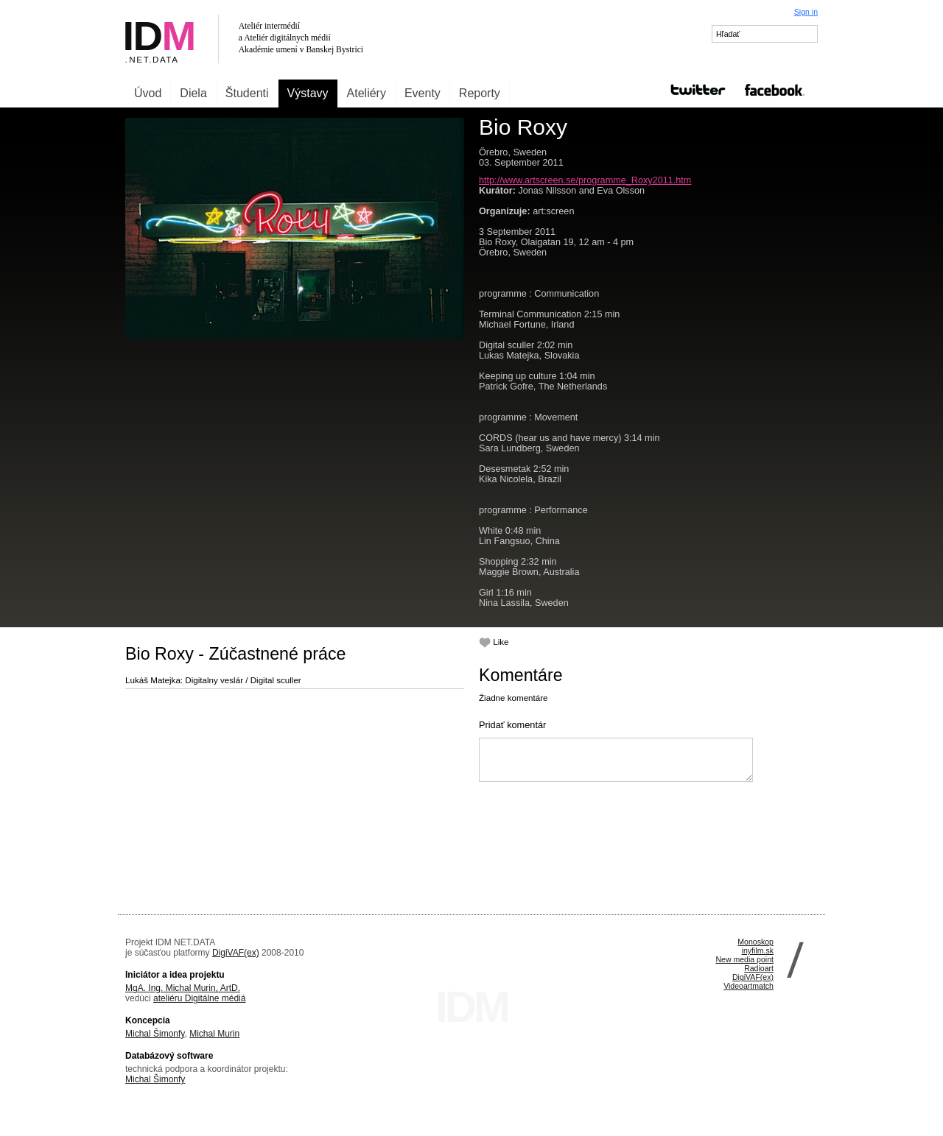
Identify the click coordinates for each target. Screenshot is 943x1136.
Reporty (479, 93)
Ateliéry (366, 93)
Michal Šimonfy (154, 1034)
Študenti (247, 93)
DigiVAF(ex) (235, 953)
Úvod (147, 93)
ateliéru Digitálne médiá (199, 998)
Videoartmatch (748, 985)
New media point (744, 959)
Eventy (422, 93)
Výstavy (308, 93)
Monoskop (755, 941)
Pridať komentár (512, 724)
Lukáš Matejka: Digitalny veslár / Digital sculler (213, 680)
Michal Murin (214, 1034)
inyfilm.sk (758, 950)
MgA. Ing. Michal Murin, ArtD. (182, 988)
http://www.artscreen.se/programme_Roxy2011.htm (585, 180)
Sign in (806, 11)
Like (494, 641)
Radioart (759, 968)
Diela (193, 93)
